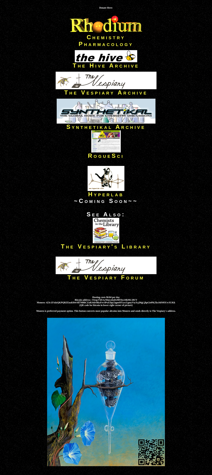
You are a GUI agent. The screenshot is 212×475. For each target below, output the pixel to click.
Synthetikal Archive (106, 124)
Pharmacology (106, 44)
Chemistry (106, 37)
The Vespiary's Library (106, 246)
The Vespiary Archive (106, 90)
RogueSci (106, 153)
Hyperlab (106, 191)
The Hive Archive (106, 63)
